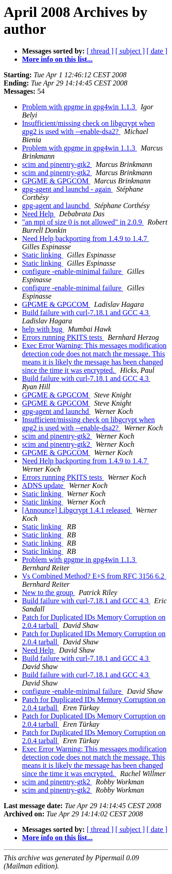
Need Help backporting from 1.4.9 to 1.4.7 (85, 238)
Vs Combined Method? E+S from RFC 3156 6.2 (94, 576)
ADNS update (43, 485)
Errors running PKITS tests (63, 337)
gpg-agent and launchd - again (67, 189)
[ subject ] (130, 51)
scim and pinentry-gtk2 (57, 164)
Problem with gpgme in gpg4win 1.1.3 (79, 107)
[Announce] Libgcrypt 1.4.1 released (77, 510)
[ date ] (157, 51)
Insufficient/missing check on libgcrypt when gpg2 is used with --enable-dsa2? (88, 127)
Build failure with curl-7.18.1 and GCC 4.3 (86, 312)
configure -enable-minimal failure (72, 271)
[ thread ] (100, 51)
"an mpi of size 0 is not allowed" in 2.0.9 (83, 222)
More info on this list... (57, 59)
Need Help (38, 214)
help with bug (43, 329)
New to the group (48, 592)
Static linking (42, 255)
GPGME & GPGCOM (56, 181)
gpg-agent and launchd (56, 205)
